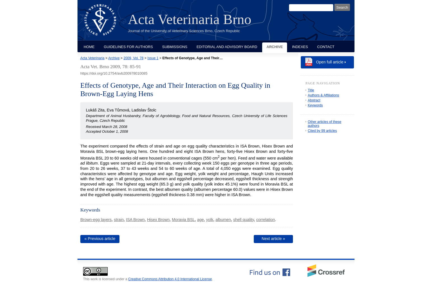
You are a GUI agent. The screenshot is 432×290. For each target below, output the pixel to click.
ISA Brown (135, 219)
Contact (326, 47)
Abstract (314, 100)
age (200, 219)
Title (311, 90)
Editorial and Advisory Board (226, 47)
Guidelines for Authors (128, 47)
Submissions (174, 47)
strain (119, 219)
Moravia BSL (183, 219)
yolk (209, 219)
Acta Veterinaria (92, 58)
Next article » (273, 238)
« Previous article (99, 238)
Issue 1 (152, 58)
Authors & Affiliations (323, 95)
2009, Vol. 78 (133, 58)
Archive (274, 47)
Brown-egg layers (96, 219)
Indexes (300, 47)
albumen (223, 219)
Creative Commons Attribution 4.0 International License (170, 279)
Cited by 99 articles (322, 131)
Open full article (330, 62)
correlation (265, 219)
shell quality (243, 219)
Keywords (315, 105)
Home (89, 47)
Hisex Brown (158, 219)
